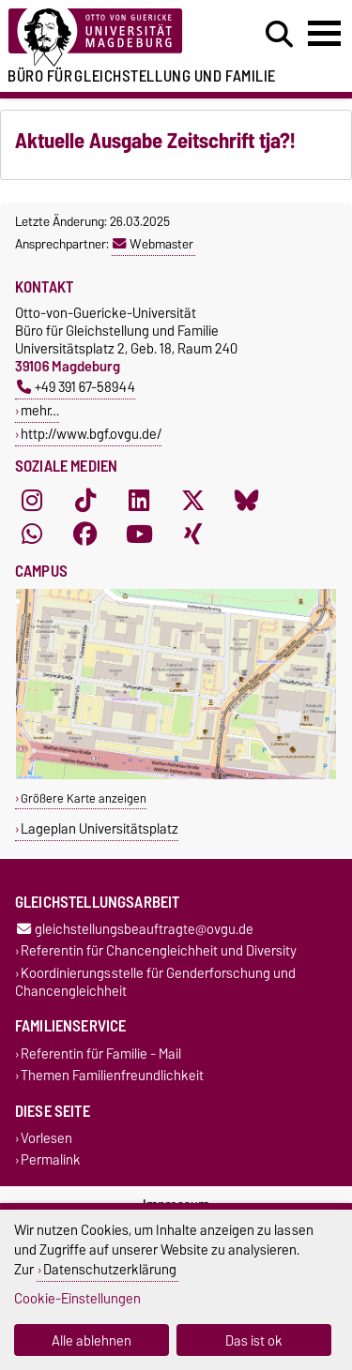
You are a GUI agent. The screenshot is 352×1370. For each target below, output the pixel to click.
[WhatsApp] (32, 533)
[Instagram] (32, 500)
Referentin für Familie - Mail (101, 1053)
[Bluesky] (247, 500)
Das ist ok (254, 1340)
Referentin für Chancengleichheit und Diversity (159, 951)
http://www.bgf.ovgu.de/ (91, 433)
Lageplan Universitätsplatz (99, 828)
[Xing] (193, 533)
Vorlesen (46, 1139)
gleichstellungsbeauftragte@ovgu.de (135, 930)
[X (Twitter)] (193, 500)
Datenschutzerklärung (109, 1269)
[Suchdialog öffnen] (279, 34)
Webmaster (153, 244)
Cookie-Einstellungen (77, 1298)
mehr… (40, 410)
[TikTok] (85, 500)
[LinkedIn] (139, 500)
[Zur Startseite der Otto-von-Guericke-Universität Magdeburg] (108, 38)
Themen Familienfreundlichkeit (112, 1075)
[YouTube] (139, 533)
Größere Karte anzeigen (83, 798)
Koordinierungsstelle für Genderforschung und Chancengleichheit (155, 981)
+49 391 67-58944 (76, 387)
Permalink (51, 1160)
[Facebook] (85, 533)
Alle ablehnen (91, 1340)
